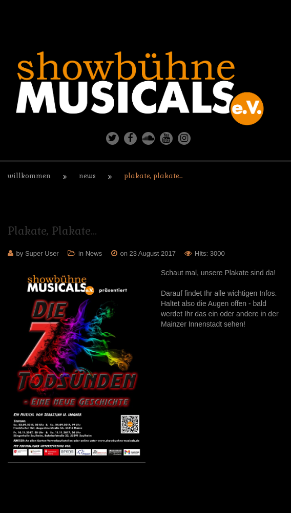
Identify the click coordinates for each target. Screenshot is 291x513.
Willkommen (29, 176)
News (87, 176)
